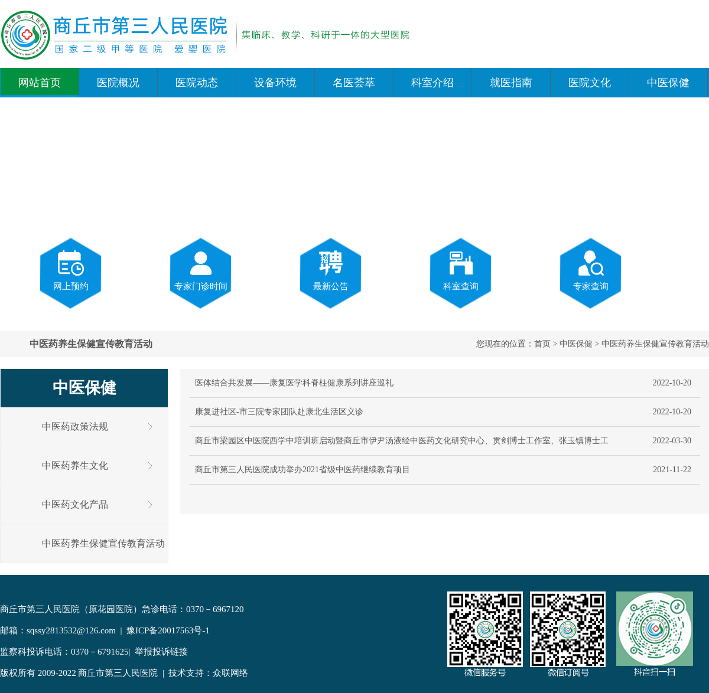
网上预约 (71, 270)
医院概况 (118, 83)
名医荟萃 (354, 83)
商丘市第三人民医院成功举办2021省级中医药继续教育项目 (302, 469)
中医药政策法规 (75, 426)
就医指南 (511, 83)
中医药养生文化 (75, 465)
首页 (542, 343)
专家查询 (591, 270)
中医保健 (668, 83)
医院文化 (589, 83)
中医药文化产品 (75, 504)
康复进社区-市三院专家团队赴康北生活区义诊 (279, 411)
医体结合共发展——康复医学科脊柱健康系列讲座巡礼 (294, 382)
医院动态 (196, 83)
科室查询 (461, 270)
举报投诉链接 (161, 651)
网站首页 (39, 83)
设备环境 (275, 83)
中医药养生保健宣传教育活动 (655, 343)
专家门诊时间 (201, 270)
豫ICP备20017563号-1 (168, 630)
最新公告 (331, 270)
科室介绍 (432, 83)
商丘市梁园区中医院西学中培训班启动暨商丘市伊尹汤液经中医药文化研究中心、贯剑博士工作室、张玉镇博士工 (402, 440)
